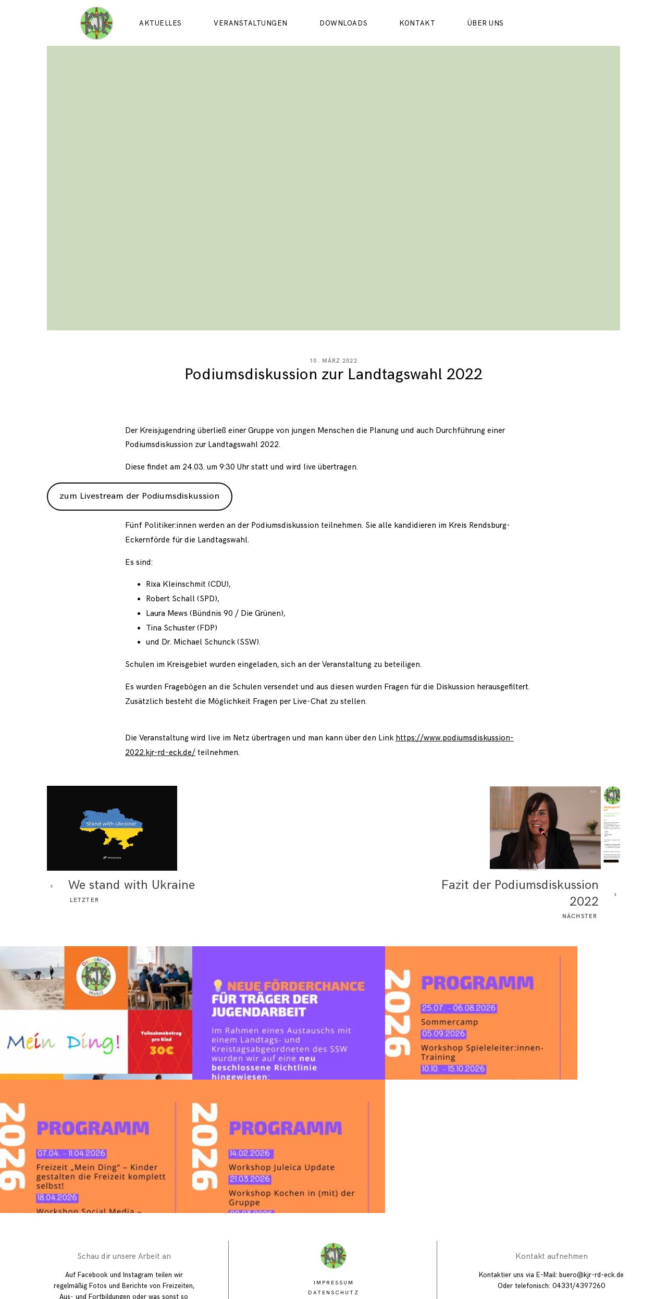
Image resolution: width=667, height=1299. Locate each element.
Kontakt (417, 23)
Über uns (485, 23)
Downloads (343, 23)
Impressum (334, 1195)
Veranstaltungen (251, 23)
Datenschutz (333, 1205)
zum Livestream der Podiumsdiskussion (139, 542)
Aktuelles (160, 23)
